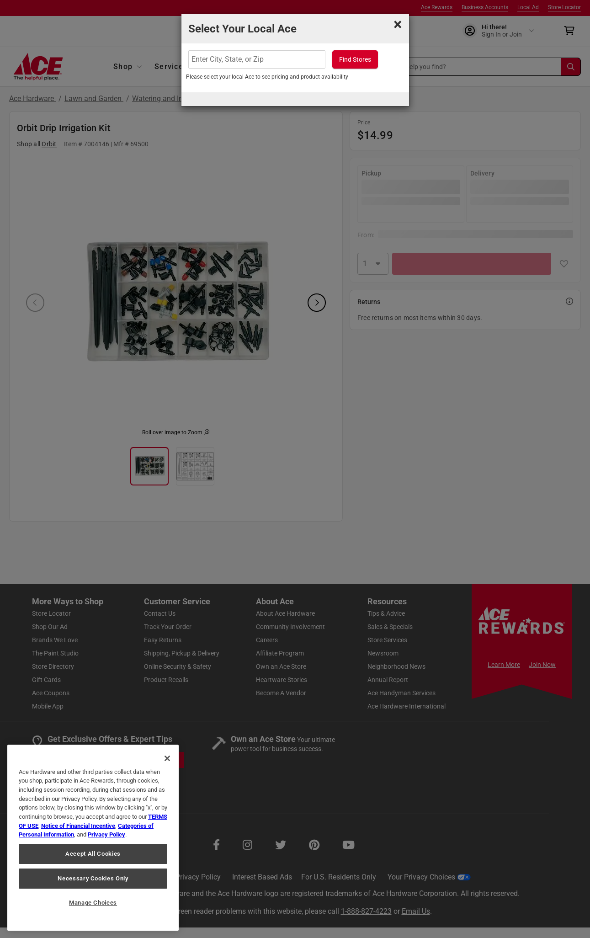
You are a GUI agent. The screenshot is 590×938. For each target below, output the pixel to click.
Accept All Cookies (93, 853)
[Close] (167, 758)
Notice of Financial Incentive (78, 825)
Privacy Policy (106, 834)
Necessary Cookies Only (93, 878)
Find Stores (355, 59)
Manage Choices (93, 902)
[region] (93, 838)
